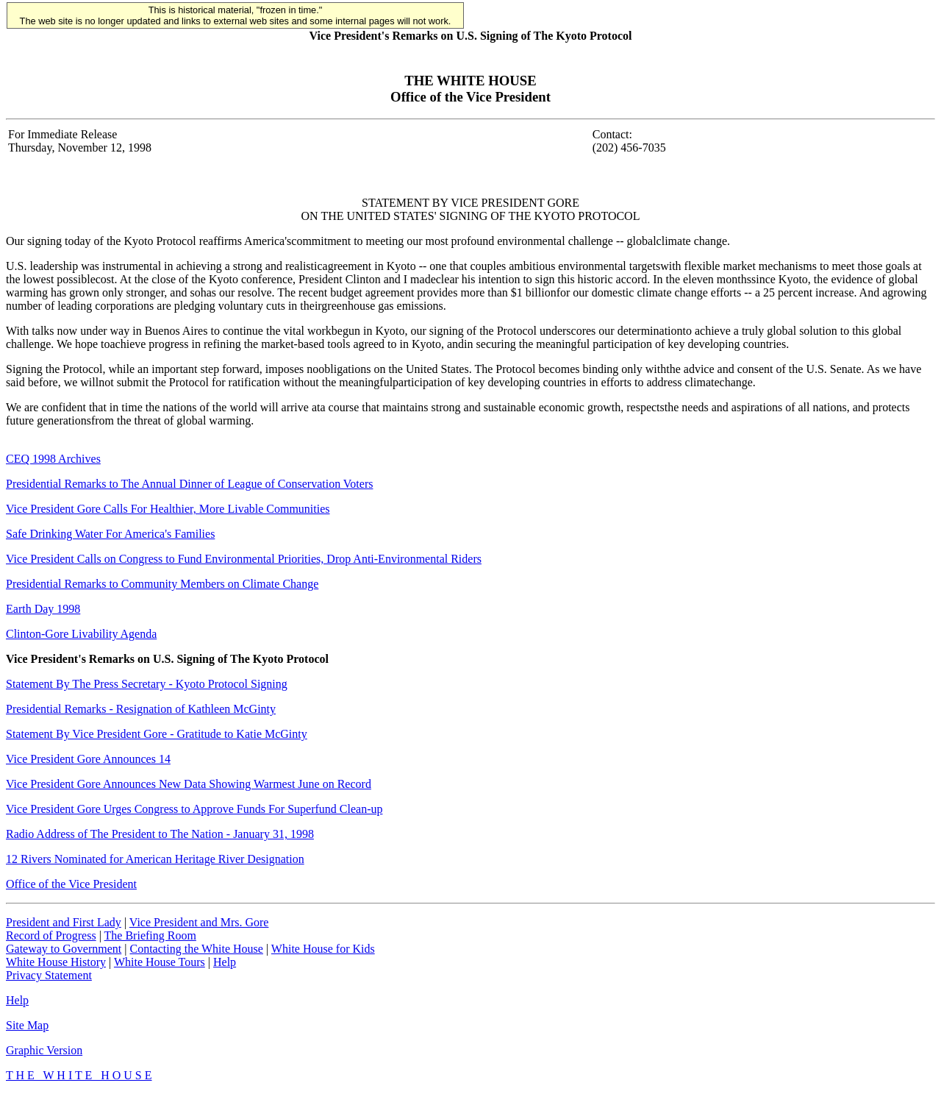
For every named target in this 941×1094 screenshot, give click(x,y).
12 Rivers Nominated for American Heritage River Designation (155, 859)
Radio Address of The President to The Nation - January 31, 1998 (160, 834)
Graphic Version (44, 1050)
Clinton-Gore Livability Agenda (81, 634)
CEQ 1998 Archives (53, 458)
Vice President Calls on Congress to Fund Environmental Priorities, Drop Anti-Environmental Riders (244, 559)
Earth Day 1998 (43, 609)
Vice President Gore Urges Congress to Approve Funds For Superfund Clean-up (194, 809)
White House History (56, 962)
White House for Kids (323, 948)
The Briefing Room (150, 935)
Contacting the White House (195, 948)
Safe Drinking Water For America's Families (110, 534)
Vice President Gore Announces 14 (88, 759)
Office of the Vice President (71, 884)
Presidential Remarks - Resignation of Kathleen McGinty (141, 709)
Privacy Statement (49, 975)
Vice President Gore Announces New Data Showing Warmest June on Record (188, 784)
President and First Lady (63, 922)
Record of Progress (51, 935)
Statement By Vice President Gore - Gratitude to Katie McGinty (156, 734)
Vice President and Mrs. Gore (199, 922)
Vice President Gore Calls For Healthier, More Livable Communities (168, 508)
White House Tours (159, 962)
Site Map (27, 1025)
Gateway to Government (63, 948)
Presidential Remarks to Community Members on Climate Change (162, 584)
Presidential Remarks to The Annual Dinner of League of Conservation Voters (189, 483)
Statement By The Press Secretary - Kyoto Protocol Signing (146, 684)
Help (224, 962)
